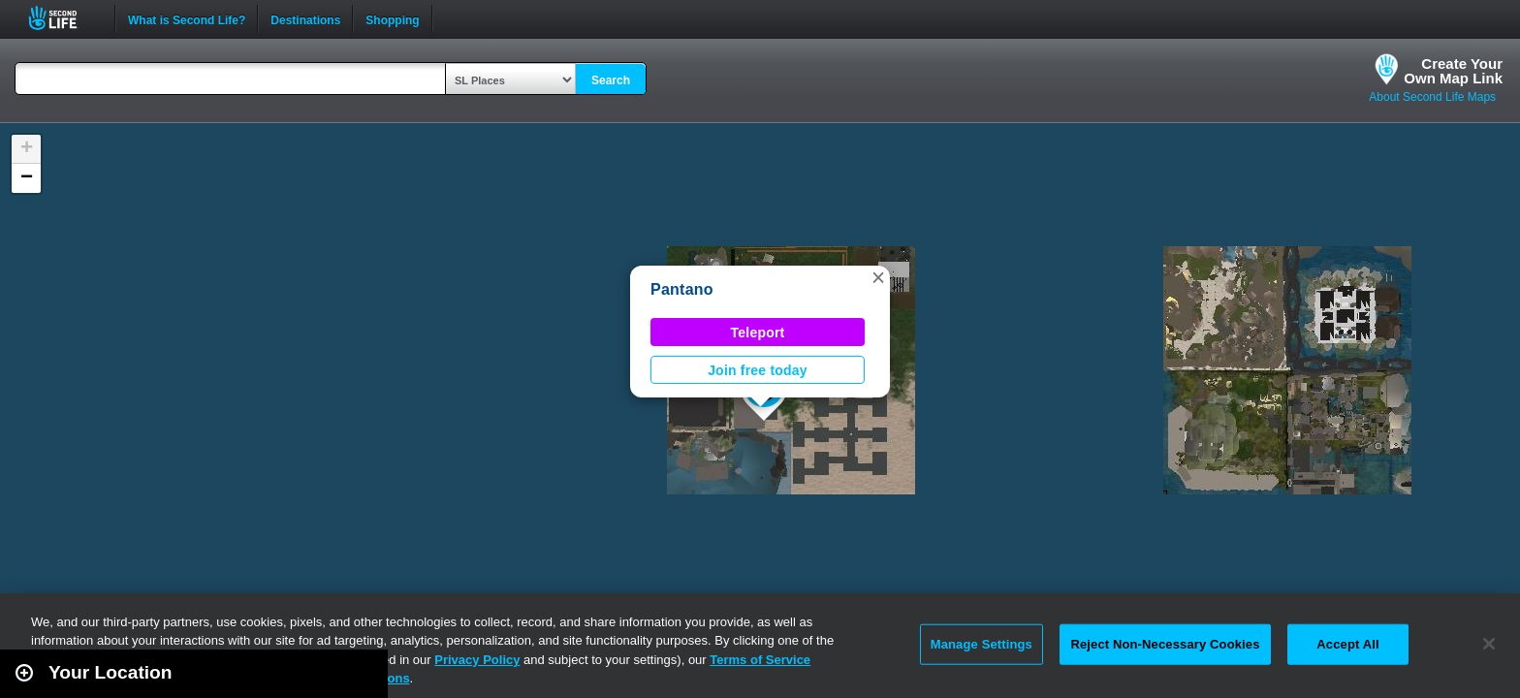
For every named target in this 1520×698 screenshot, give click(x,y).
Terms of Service (760, 659)
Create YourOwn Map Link (1453, 70)
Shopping (392, 18)
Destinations (305, 18)
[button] (878, 277)
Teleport (758, 332)
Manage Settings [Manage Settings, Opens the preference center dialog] (981, 644)
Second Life (63, 18)
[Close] (1489, 643)
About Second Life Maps (1432, 97)
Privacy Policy (477, 659)
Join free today (758, 370)
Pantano (681, 289)
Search (610, 80)
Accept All (1347, 644)
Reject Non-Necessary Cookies (1164, 644)
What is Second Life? (186, 18)
